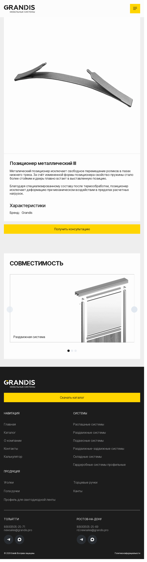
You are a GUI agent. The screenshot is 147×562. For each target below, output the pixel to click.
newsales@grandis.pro (18, 530)
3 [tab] (75, 351)
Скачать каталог (72, 397)
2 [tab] (72, 351)
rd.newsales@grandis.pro (92, 530)
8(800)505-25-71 (14, 526)
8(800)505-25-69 (87, 526)
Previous (10, 309)
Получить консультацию (72, 229)
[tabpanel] (72, 308)
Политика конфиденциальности (127, 553)
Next (134, 309)
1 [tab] (68, 351)
